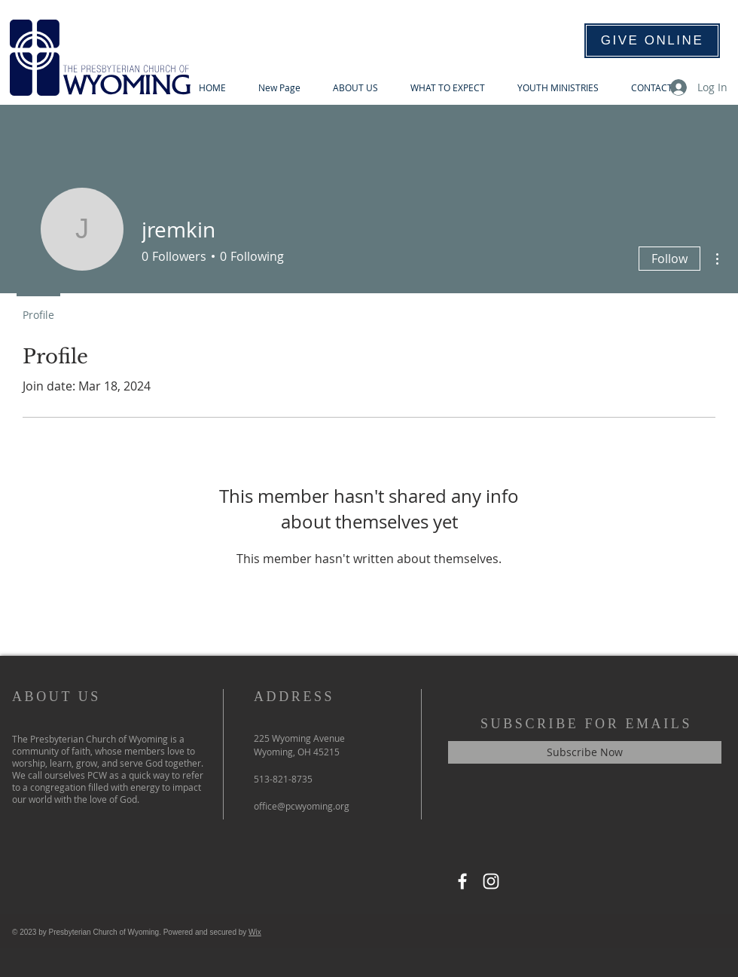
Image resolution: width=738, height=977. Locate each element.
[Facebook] (462, 881)
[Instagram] (491, 881)
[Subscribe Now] (584, 752)
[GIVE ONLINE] (652, 41)
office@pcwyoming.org (301, 806)
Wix (255, 932)
